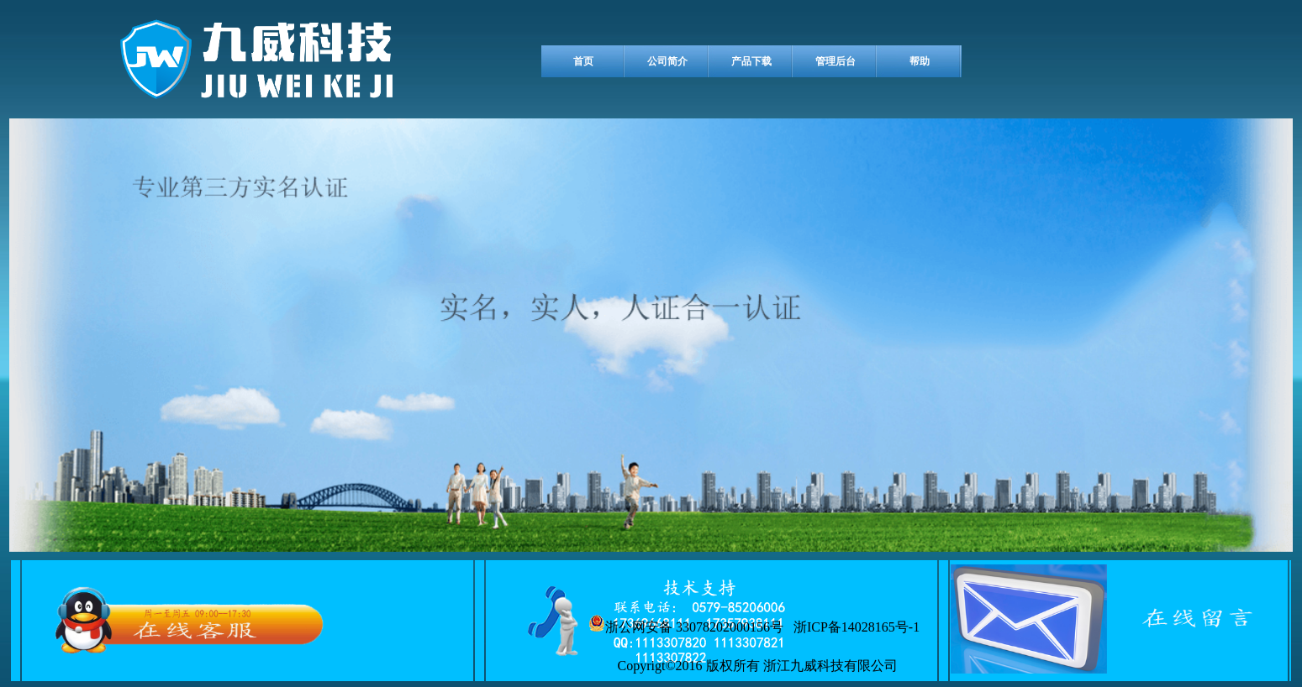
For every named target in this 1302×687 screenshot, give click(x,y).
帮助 (919, 61)
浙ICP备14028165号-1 (853, 627)
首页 (583, 61)
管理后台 (835, 61)
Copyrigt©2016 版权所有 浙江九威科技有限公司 (754, 665)
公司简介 (667, 61)
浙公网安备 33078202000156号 (685, 624)
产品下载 (751, 61)
